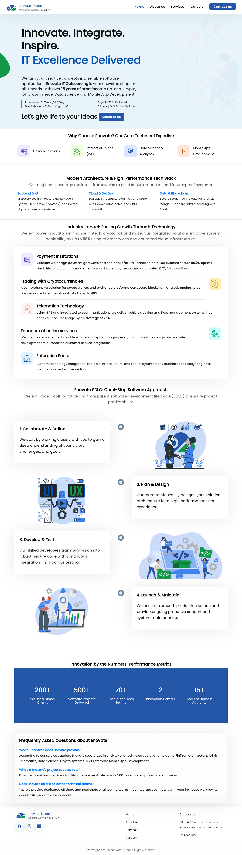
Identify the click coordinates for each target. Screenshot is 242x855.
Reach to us (111, 117)
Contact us (222, 6)
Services (178, 6)
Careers (197, 6)
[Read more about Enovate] (20, 826)
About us (157, 6)
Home (139, 6)
